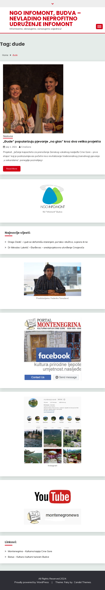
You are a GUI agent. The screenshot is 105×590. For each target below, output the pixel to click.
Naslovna (8, 136)
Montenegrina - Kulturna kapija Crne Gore (30, 551)
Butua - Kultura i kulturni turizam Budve (28, 556)
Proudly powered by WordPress (31, 582)
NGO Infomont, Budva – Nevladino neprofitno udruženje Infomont (45, 18)
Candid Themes (82, 582)
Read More (11, 168)
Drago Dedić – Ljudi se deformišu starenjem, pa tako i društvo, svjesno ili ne (48, 241)
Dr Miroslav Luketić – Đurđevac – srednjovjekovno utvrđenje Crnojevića (46, 247)
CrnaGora (26, 147)
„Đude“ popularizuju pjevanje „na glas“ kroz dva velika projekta (52, 141)
